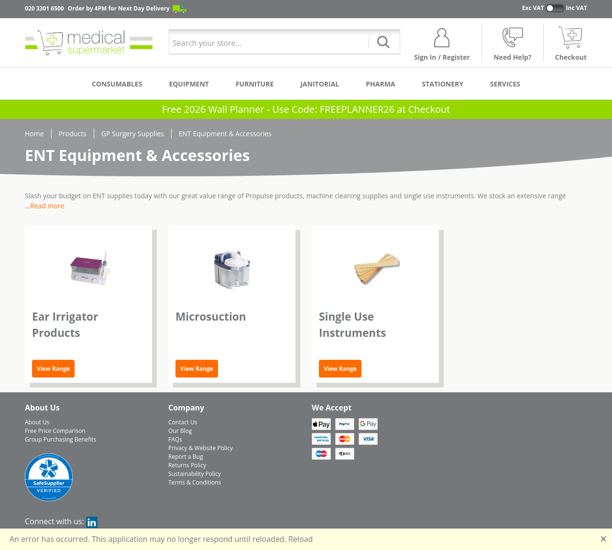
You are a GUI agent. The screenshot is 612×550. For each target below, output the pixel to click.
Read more (47, 205)
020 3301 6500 (44, 8)
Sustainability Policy (194, 474)
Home (34, 133)
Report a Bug (185, 457)
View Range (53, 369)
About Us (37, 422)
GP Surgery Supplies (132, 133)
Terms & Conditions (194, 482)
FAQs (175, 439)
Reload (300, 539)
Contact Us (182, 422)
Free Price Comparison (55, 431)
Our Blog (180, 431)
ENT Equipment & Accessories (225, 133)
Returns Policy (187, 465)
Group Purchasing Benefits (60, 439)
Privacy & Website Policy (200, 448)
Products (73, 133)
